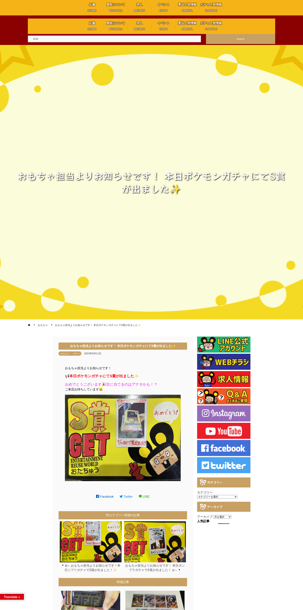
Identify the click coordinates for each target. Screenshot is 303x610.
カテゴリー (205, 492)
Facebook (105, 496)
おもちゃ (65, 353)
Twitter (126, 496)
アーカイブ (205, 516)
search (240, 38)
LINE (144, 496)
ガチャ (76, 353)
